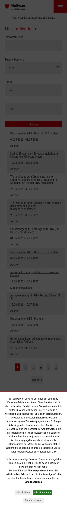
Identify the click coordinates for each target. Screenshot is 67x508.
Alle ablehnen (23, 492)
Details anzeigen (33, 500)
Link (54, 451)
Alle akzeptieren (42, 492)
